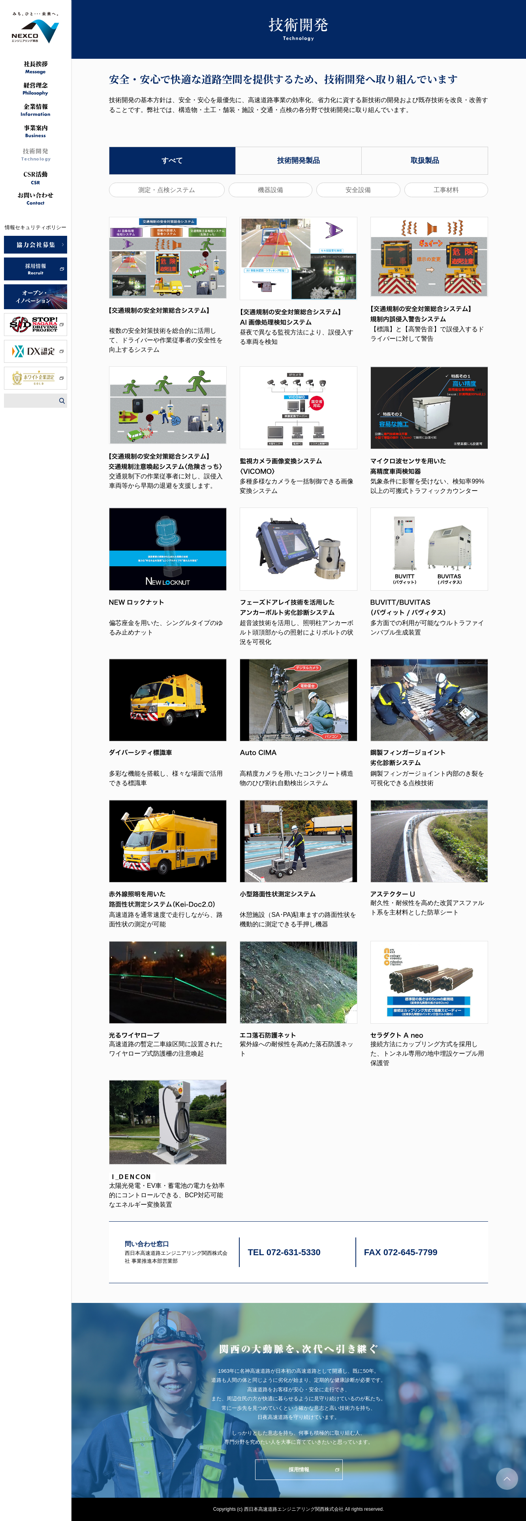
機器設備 (270, 190)
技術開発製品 (298, 160)
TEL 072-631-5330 (284, 1252)
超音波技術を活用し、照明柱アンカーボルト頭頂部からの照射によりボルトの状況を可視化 (296, 632)
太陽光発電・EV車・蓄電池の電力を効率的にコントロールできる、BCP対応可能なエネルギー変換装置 (167, 1195)
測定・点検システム (166, 190)
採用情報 (299, 1469)
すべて (172, 160)
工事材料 (446, 190)
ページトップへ (507, 1479)
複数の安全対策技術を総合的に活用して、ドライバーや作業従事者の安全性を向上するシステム (166, 340)
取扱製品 (425, 160)
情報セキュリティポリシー (35, 227)
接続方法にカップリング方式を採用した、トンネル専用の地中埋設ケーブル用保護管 (427, 1053)
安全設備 (358, 190)
